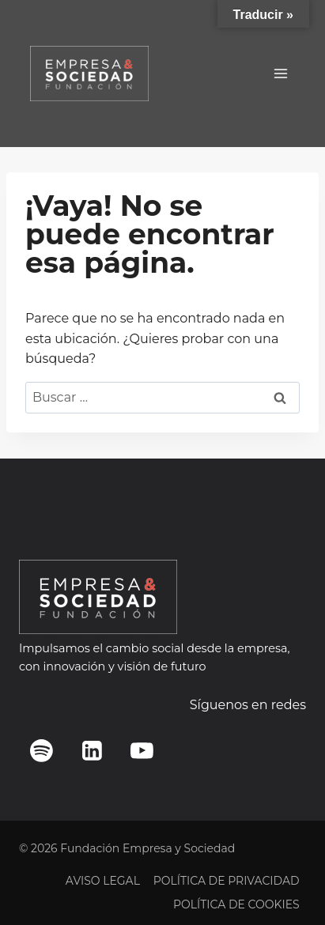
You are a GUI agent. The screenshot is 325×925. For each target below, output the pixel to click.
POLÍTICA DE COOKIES (236, 904)
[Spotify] (42, 750)
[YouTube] (142, 750)
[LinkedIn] (92, 750)
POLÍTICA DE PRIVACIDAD (226, 881)
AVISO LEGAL (103, 881)
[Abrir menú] (280, 73)
